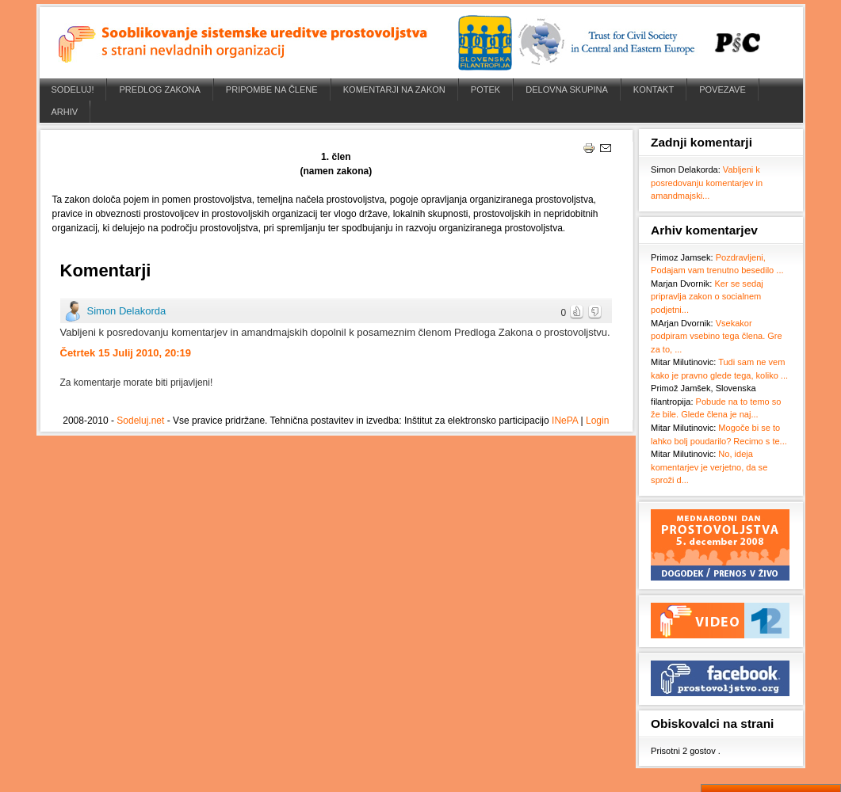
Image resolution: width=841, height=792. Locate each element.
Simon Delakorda (126, 311)
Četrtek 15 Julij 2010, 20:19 (126, 353)
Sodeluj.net (140, 420)
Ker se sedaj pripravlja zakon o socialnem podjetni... (707, 296)
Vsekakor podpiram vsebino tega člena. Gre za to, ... (716, 336)
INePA (565, 420)
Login (597, 420)
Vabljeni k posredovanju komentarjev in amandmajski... (707, 182)
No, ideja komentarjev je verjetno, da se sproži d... (709, 467)
